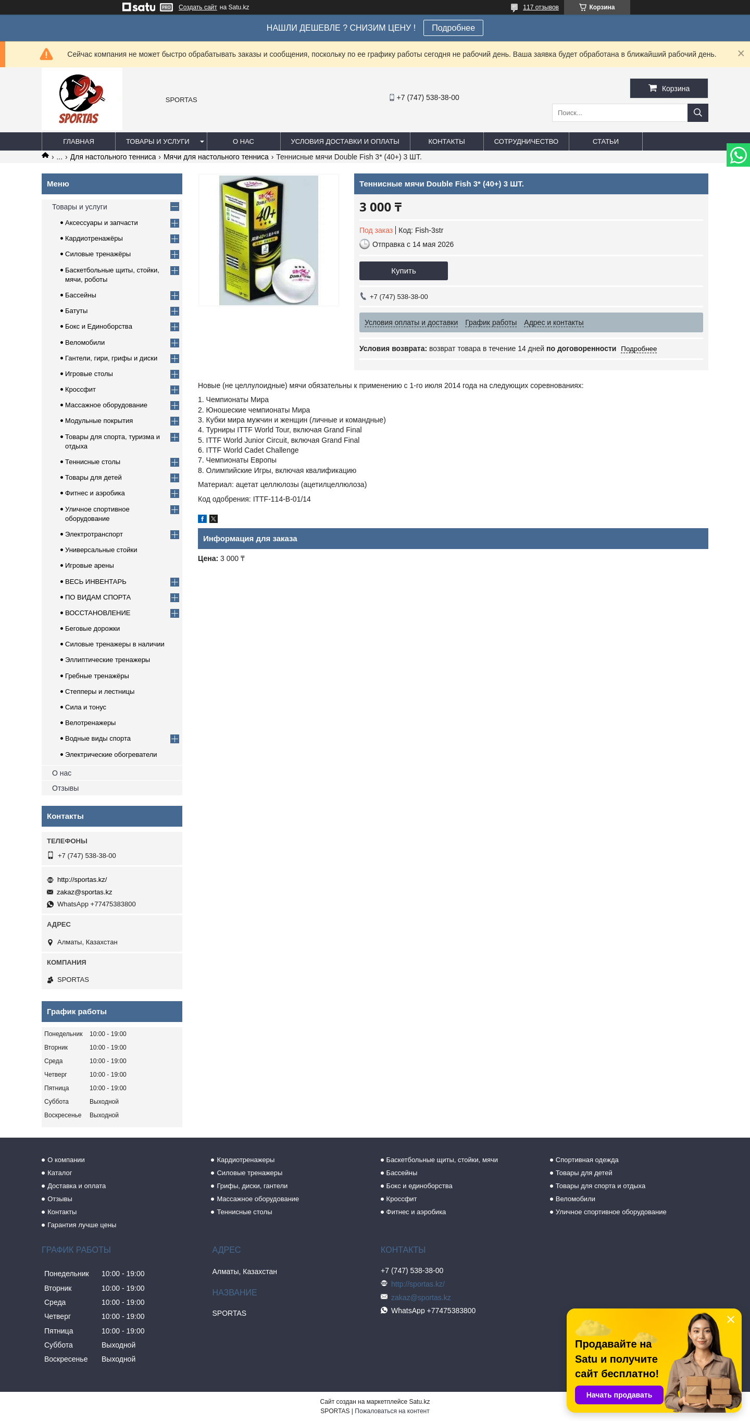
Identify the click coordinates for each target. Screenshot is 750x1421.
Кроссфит (80, 389)
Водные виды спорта (98, 738)
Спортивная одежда (587, 1160)
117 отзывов (541, 7)
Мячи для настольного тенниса (216, 157)
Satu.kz (419, 1401)
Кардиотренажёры (94, 238)
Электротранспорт (94, 534)
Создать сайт (198, 7)
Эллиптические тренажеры (107, 660)
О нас (243, 141)
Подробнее (453, 27)
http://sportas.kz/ (82, 879)
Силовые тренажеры (249, 1173)
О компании (66, 1160)
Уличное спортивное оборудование (611, 1212)
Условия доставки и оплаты (345, 141)
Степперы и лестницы (99, 691)
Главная (78, 141)
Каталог (59, 1173)
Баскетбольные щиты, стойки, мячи (442, 1160)
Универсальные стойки (101, 550)
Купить (403, 270)
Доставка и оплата (76, 1186)
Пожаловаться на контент (392, 1411)
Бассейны (80, 295)
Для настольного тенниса (113, 157)
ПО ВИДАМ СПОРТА (98, 597)
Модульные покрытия (99, 421)
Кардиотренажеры (245, 1160)
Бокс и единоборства (419, 1186)
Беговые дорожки (92, 628)
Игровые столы (89, 374)
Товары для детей (93, 477)
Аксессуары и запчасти (101, 223)
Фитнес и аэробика (95, 493)
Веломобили (85, 342)
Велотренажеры (90, 723)
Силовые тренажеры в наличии (115, 644)
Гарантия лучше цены (81, 1225)
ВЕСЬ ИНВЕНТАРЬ (96, 581)
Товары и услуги (158, 141)
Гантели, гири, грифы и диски (111, 358)
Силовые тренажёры (98, 254)
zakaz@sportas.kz (84, 892)
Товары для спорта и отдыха (600, 1186)
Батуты (76, 311)
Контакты (447, 141)
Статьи (606, 141)
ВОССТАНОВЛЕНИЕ (98, 613)
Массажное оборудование (106, 405)
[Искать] (698, 113)
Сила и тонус (85, 707)
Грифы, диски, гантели (252, 1186)
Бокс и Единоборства (98, 326)
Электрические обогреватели (111, 754)
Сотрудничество (526, 141)
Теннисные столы (92, 462)
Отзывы (65, 788)
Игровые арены (89, 565)
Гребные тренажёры (97, 676)
